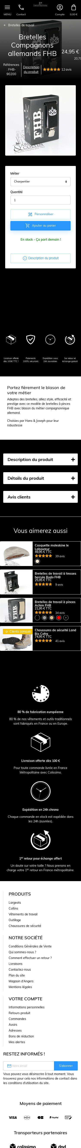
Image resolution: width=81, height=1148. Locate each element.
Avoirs (13, 1055)
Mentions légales (20, 1017)
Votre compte (25, 1028)
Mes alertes (17, 1072)
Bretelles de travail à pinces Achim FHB (55, 618)
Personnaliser (40, 214)
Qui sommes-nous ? (22, 982)
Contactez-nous (20, 999)
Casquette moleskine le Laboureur (52, 547)
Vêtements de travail (23, 944)
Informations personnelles (26, 1037)
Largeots (15, 932)
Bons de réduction (21, 1066)
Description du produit (31, 69)
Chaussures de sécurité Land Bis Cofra (55, 654)
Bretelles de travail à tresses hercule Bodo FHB (55, 583)
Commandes (17, 1049)
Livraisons (15, 994)
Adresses (15, 1060)
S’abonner (66, 1096)
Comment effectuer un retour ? (30, 988)
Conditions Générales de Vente (30, 976)
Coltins (13, 938)
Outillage (15, 950)
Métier (14, 173)
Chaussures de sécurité (25, 956)
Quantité (16, 192)
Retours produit (19, 1043)
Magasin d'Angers (21, 1011)
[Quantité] (40, 200)
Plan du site (17, 1005)
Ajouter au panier (40, 226)
